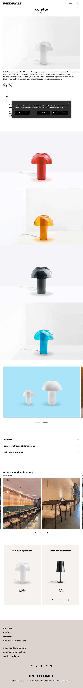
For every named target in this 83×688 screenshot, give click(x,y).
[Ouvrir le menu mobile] (71, 3)
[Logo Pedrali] (12, 3)
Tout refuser (43, 113)
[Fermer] (68, 103)
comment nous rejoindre (14, 652)
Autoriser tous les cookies (60, 113)
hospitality (8, 628)
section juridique (11, 656)
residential (8, 636)
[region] (41, 109)
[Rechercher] (78, 3)
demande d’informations (14, 648)
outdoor (7, 632)
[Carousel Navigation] (41, 422)
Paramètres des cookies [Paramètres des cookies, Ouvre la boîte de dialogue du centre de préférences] (22, 113)
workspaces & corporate (14, 640)
